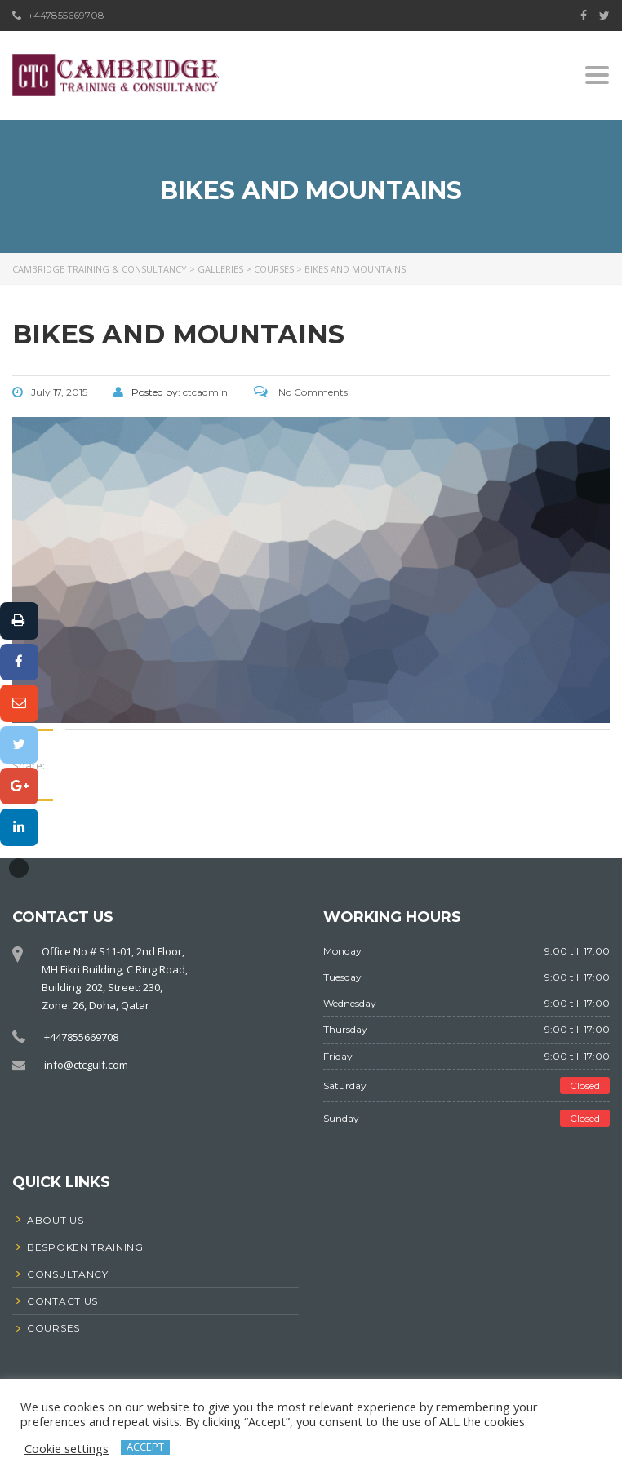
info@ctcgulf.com (86, 1064)
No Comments (301, 392)
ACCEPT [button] (145, 1447)
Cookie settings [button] (66, 1448)
